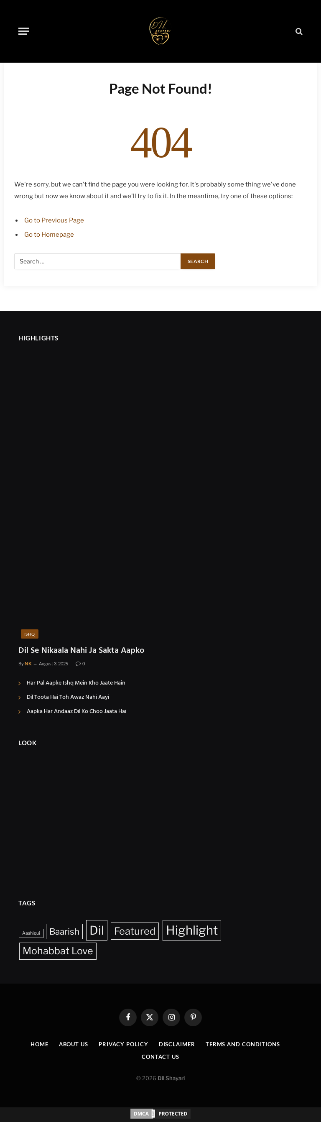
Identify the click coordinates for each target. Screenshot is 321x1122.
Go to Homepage (49, 234)
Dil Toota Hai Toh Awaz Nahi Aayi (68, 697)
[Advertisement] (160, 817)
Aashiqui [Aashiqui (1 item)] (31, 933)
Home (39, 1044)
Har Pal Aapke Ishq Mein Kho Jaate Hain (76, 683)
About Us (73, 1044)
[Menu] (23, 31)
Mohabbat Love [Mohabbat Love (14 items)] (58, 951)
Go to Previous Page (54, 220)
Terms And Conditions (243, 1044)
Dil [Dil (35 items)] (96, 930)
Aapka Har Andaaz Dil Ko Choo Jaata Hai (76, 712)
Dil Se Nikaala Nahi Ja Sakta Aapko (81, 651)
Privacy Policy (123, 1044)
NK (28, 663)
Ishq (29, 633)
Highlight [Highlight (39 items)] (192, 930)
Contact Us (160, 1056)
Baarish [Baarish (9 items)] (64, 931)
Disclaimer (177, 1044)
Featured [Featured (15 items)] (134, 931)
